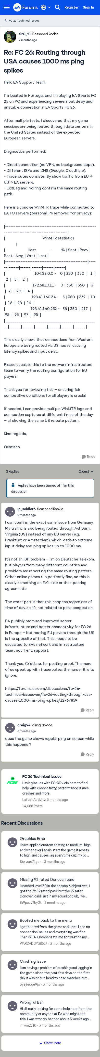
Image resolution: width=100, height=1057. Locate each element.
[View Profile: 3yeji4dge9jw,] (12, 965)
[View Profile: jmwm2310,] (12, 1006)
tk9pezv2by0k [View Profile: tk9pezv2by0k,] (31, 902)
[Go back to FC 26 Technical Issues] (58, 776)
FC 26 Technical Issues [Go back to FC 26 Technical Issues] (21, 20)
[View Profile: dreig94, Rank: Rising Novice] (10, 728)
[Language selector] (45, 7)
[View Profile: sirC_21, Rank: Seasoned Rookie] (10, 37)
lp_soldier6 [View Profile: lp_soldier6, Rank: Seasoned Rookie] (26, 509)
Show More (50, 1043)
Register (71, 7)
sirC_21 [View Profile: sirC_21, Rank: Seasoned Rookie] (25, 34)
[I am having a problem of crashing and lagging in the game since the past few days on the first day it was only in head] (56, 973)
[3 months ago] (53, 861)
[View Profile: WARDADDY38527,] (12, 924)
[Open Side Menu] (6, 7)
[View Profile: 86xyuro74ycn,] (12, 842)
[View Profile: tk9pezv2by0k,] (12, 883)
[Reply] (88, 457)
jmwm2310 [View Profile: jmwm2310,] (28, 1025)
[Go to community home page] (25, 7)
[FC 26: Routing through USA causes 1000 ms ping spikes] (39, 40)
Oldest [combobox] (86, 471)
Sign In (88, 7)
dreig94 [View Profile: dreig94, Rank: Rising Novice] (23, 725)
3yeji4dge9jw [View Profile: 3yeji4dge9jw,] (30, 984)
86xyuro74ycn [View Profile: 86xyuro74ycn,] (30, 861)
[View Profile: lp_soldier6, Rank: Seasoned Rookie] (10, 512)
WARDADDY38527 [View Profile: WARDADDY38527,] (33, 943)
